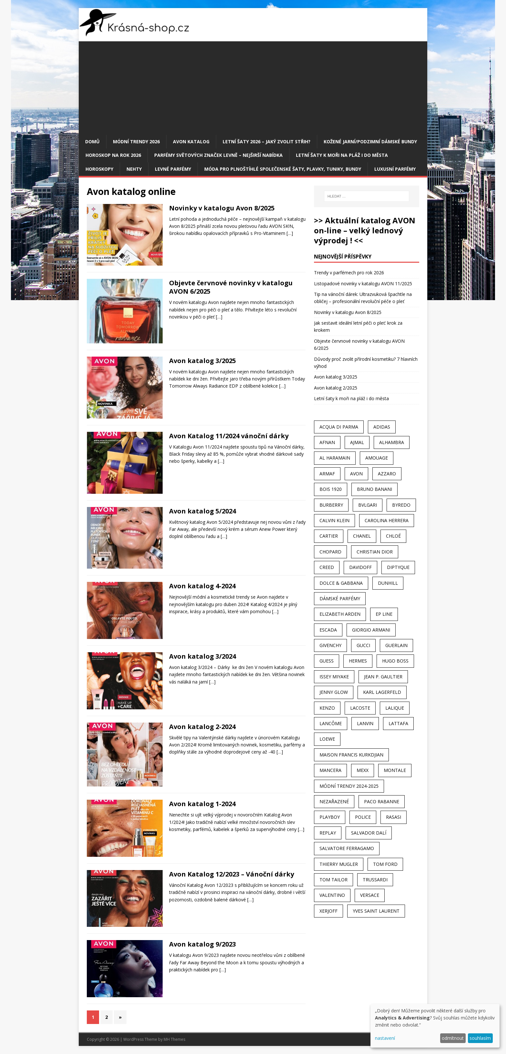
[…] (290, 233)
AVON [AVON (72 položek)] (356, 474)
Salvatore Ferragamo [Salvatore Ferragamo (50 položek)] (346, 848)
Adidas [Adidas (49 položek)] (381, 427)
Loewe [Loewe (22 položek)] (327, 739)
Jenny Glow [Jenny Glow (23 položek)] (333, 692)
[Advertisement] (253, 86)
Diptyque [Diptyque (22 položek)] (398, 567)
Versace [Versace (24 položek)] (369, 895)
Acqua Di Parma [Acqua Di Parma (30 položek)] (338, 427)
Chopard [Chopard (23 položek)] (330, 552)
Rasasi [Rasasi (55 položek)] (393, 817)
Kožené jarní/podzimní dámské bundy (370, 141)
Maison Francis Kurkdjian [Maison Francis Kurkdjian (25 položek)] (351, 755)
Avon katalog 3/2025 (202, 360)
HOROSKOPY (99, 169)
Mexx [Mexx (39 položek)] (363, 770)
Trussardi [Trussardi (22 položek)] (375, 880)
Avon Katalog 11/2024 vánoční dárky (228, 435)
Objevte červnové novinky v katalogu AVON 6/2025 (231, 287)
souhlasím (480, 1038)
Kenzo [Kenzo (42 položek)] (327, 708)
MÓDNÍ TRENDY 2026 (136, 141)
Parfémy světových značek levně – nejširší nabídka (218, 155)
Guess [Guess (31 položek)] (326, 661)
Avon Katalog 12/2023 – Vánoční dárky (231, 874)
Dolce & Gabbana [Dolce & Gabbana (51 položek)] (341, 583)
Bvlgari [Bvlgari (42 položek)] (367, 505)
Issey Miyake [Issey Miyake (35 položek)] (334, 677)
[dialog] (435, 1026)
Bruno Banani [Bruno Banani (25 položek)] (374, 489)
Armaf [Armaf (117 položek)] (327, 474)
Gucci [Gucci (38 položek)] (363, 645)
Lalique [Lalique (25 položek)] (394, 708)
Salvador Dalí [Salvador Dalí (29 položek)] (368, 833)
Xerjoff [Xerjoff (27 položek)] (328, 911)
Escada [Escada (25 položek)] (328, 630)
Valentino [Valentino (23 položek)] (332, 895)
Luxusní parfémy (395, 169)
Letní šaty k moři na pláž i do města (342, 155)
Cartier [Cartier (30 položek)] (328, 536)
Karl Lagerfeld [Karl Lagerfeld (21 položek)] (382, 692)
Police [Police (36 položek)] (363, 817)
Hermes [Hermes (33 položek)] (358, 661)
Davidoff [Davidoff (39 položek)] (360, 567)
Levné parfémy (173, 169)
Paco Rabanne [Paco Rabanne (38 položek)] (381, 801)
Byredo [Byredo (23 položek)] (401, 505)
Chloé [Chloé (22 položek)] (393, 536)
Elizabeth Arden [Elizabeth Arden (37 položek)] (339, 614)
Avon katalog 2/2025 (335, 388)
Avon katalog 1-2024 (202, 803)
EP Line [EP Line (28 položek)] (384, 614)
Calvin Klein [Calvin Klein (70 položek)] (334, 520)
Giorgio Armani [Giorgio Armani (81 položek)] (371, 630)
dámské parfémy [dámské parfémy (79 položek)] (339, 598)
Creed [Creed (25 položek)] (326, 567)
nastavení (385, 1038)
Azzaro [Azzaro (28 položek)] (387, 474)
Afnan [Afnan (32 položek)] (327, 442)
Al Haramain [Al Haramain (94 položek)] (334, 458)
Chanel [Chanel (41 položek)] (362, 536)
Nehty (134, 169)
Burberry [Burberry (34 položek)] (331, 505)
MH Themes (174, 1039)
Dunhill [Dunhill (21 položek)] (388, 583)
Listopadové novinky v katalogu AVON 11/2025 (363, 283)
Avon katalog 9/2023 (202, 944)
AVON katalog (191, 141)
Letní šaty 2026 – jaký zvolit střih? (266, 141)
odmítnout (453, 1038)
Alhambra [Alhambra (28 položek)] (391, 442)
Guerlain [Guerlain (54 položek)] (396, 645)
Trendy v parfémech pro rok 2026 (349, 272)
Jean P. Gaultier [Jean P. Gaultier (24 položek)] (383, 677)
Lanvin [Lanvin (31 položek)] (365, 723)
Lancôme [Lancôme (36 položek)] (330, 723)
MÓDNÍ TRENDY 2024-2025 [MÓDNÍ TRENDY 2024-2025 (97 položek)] (349, 786)
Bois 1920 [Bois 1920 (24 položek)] (330, 489)
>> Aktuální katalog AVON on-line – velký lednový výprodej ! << (364, 230)
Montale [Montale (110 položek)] (395, 770)
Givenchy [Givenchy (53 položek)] (330, 645)
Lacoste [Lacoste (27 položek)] (360, 708)
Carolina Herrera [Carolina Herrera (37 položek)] (387, 520)
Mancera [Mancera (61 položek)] (330, 770)
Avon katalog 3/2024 (202, 656)
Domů (92, 141)
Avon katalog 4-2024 (202, 586)
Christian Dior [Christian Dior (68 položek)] (375, 552)
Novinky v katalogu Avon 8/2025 (222, 208)
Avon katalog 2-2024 (202, 726)
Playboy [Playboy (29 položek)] (329, 817)
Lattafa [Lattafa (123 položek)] (398, 723)
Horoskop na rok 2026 (113, 155)
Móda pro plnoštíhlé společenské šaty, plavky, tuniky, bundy (282, 169)
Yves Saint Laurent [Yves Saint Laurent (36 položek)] (376, 911)
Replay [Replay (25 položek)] (327, 833)
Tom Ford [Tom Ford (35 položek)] (385, 864)
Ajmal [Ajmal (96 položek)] (357, 442)
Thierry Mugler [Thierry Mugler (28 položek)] (338, 864)
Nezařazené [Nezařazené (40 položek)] (334, 801)
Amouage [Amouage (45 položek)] (376, 458)
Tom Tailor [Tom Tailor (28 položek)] (333, 880)
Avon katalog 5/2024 (202, 511)
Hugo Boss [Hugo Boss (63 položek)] (395, 661)
